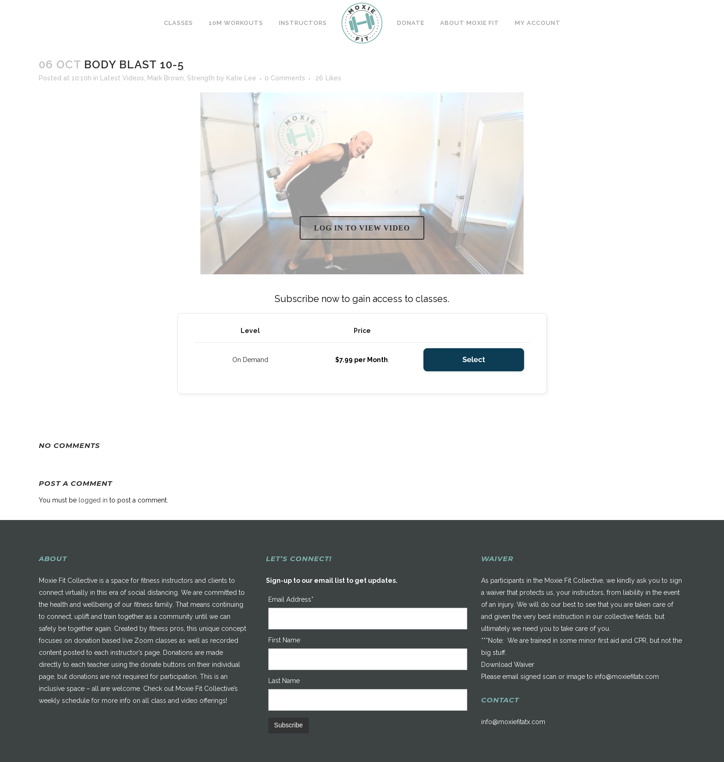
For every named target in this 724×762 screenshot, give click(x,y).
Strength (201, 78)
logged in (93, 500)
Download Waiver (507, 664)
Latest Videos (122, 78)
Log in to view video (362, 228)
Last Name (284, 680)
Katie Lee (241, 78)
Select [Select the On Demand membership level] (473, 359)
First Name (284, 640)
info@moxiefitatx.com (627, 676)
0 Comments (285, 78)
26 (328, 78)
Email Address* (291, 599)
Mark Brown (165, 78)
